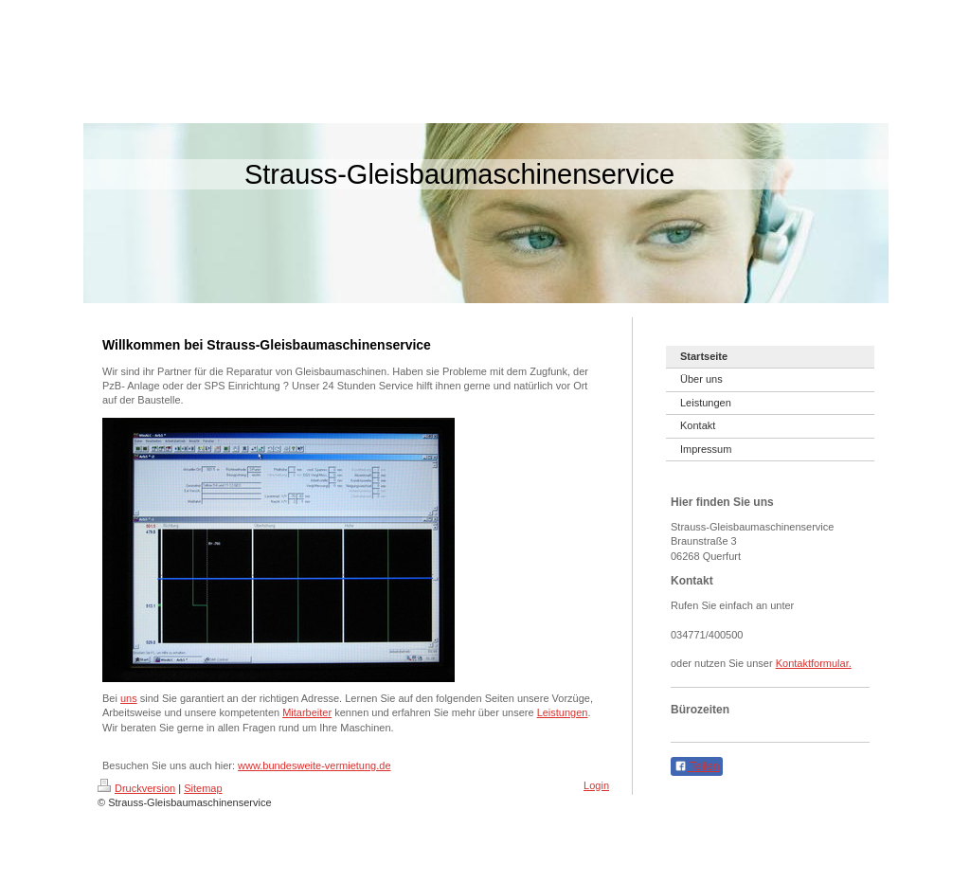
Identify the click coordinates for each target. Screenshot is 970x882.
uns (128, 698)
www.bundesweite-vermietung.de (314, 765)
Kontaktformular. (814, 663)
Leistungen (562, 712)
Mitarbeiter (307, 712)
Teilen (696, 766)
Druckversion (136, 788)
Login (596, 785)
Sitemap (203, 788)
